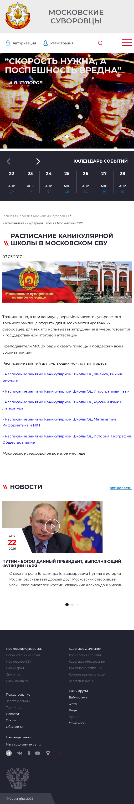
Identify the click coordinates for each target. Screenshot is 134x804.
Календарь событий (100, 161)
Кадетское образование (87, 661)
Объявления (15, 726)
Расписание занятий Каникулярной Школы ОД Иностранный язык (67, 391)
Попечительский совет (23, 655)
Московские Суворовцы (76, 16)
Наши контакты (17, 681)
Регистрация (61, 43)
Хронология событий (85, 655)
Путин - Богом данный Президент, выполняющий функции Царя (61, 563)
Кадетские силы (81, 681)
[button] (67, 136)
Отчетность (77, 723)
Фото (73, 704)
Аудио (73, 716)
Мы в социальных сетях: (23, 744)
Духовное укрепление (85, 668)
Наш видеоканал (18, 737)
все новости (121, 488)
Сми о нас (13, 674)
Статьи (11, 720)
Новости (12, 714)
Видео (73, 710)
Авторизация (24, 43)
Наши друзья (78, 691)
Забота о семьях (18, 701)
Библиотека (78, 697)
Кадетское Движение (85, 648)
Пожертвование (18, 694)
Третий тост (15, 707)
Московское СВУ (18, 661)
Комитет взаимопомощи (87, 674)
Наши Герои (15, 668)
